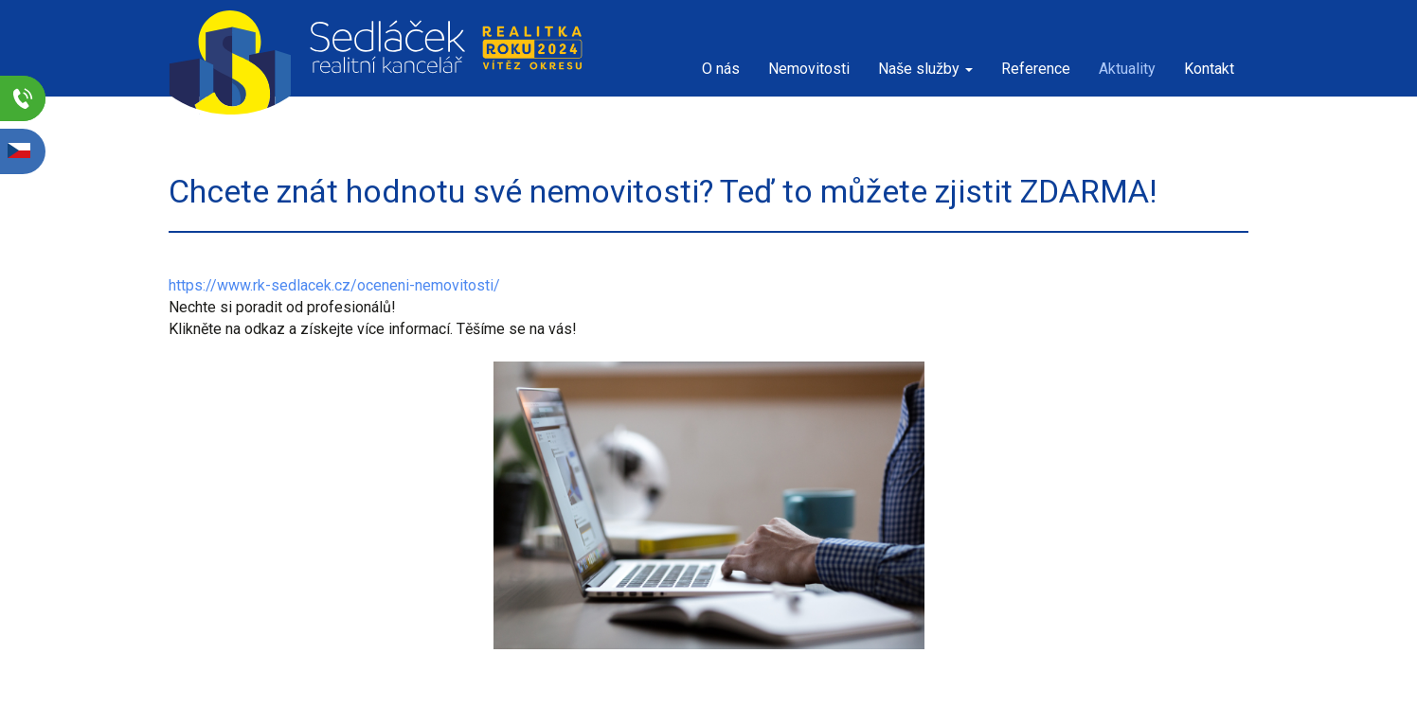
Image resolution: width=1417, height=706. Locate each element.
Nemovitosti (809, 69)
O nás (721, 69)
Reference (1035, 69)
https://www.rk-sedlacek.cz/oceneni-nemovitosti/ (334, 285)
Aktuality (1127, 69)
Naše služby (925, 69)
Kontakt (1209, 69)
